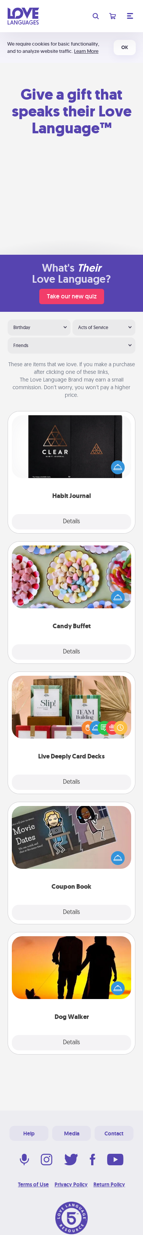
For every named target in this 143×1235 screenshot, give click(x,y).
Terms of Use (33, 1184)
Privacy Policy (71, 1184)
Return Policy (109, 1184)
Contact (114, 1133)
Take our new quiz (71, 296)
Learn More (86, 51)
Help (29, 1133)
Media (71, 1133)
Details (71, 522)
